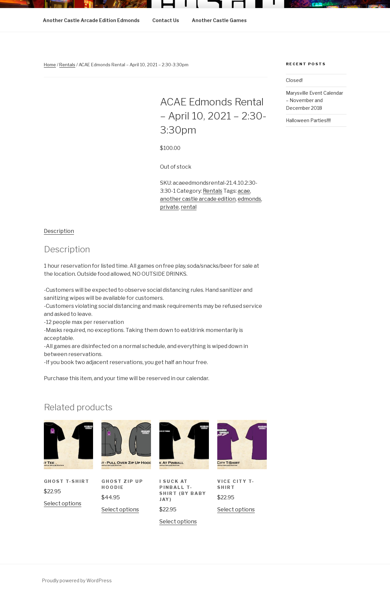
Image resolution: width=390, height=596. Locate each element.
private (169, 207)
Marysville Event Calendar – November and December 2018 (314, 100)
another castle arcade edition (198, 199)
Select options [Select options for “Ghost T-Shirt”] (62, 503)
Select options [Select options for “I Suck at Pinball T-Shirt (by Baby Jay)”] (178, 521)
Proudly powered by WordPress (77, 580)
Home (50, 64)
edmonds (249, 199)
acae (244, 191)
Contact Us (165, 20)
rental (189, 207)
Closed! (294, 80)
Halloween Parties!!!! (308, 120)
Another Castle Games (219, 20)
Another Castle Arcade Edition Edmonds (91, 20)
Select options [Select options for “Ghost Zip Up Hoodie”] (120, 509)
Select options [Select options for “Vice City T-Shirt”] (236, 509)
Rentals (67, 64)
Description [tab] (59, 231)
